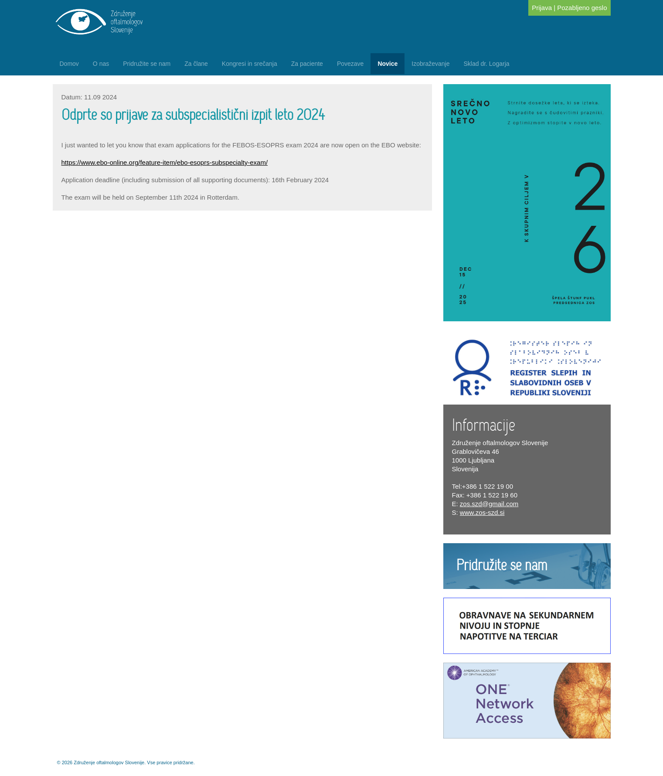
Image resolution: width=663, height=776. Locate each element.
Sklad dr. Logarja (486, 63)
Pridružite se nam (146, 63)
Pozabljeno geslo (582, 7)
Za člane (196, 63)
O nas (101, 63)
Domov (69, 63)
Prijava (542, 7)
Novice (387, 63)
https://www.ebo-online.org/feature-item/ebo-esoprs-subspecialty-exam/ (164, 162)
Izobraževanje (430, 63)
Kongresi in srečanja (249, 63)
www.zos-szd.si (482, 512)
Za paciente (307, 63)
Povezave (350, 63)
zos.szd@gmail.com (489, 503)
